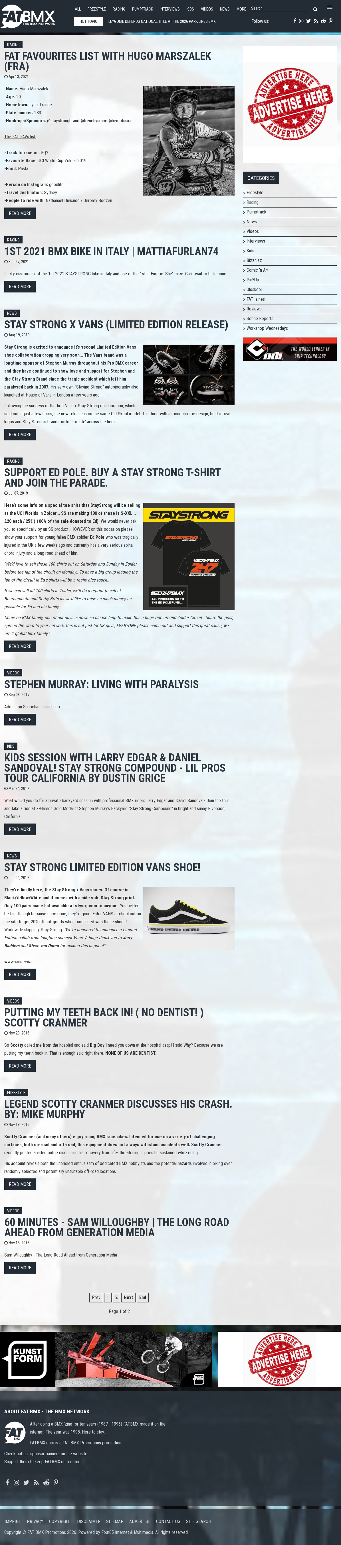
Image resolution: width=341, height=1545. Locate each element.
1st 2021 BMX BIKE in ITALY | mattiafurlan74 (111, 251)
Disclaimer (88, 1521)
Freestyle (97, 9)
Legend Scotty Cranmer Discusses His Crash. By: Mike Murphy (118, 1109)
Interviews (170, 9)
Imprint (13, 1521)
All (78, 9)
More (241, 9)
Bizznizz (254, 260)
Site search (198, 1521)
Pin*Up (253, 279)
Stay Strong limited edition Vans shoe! (102, 867)
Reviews (254, 309)
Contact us (168, 1521)
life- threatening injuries (132, 1152)
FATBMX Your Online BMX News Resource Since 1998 (34, 14)
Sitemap (115, 1521)
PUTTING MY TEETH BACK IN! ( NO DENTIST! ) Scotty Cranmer (104, 1017)
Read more (20, 213)
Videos (207, 9)
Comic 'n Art (258, 270)
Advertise (139, 1521)
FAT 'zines (256, 299)
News (225, 9)
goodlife (56, 184)
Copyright (60, 1521)
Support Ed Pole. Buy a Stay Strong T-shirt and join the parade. (112, 477)
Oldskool (254, 289)
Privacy (35, 1521)
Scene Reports (260, 318)
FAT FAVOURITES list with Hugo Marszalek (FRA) (107, 61)
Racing (119, 9)
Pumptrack (142, 9)
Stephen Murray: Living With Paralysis (101, 684)
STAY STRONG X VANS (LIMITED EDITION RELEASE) (116, 324)
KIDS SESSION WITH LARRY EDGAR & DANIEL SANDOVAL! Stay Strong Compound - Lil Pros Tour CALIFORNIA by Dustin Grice (115, 767)
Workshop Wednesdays (267, 328)
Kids (190, 9)
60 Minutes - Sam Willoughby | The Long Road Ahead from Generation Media (116, 1227)
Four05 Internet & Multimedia (127, 1532)
